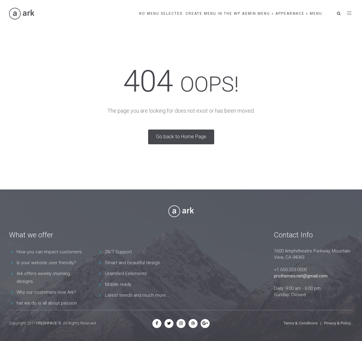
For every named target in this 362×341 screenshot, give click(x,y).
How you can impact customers (49, 252)
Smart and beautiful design (132, 262)
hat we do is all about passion (47, 303)
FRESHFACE (46, 323)
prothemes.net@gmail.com (301, 276)
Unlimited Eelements (126, 273)
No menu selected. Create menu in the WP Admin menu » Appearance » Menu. (231, 13)
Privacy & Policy (337, 323)
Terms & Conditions (301, 323)
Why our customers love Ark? (46, 292)
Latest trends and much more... (137, 295)
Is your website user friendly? (46, 262)
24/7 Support (118, 252)
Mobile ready (118, 284)
